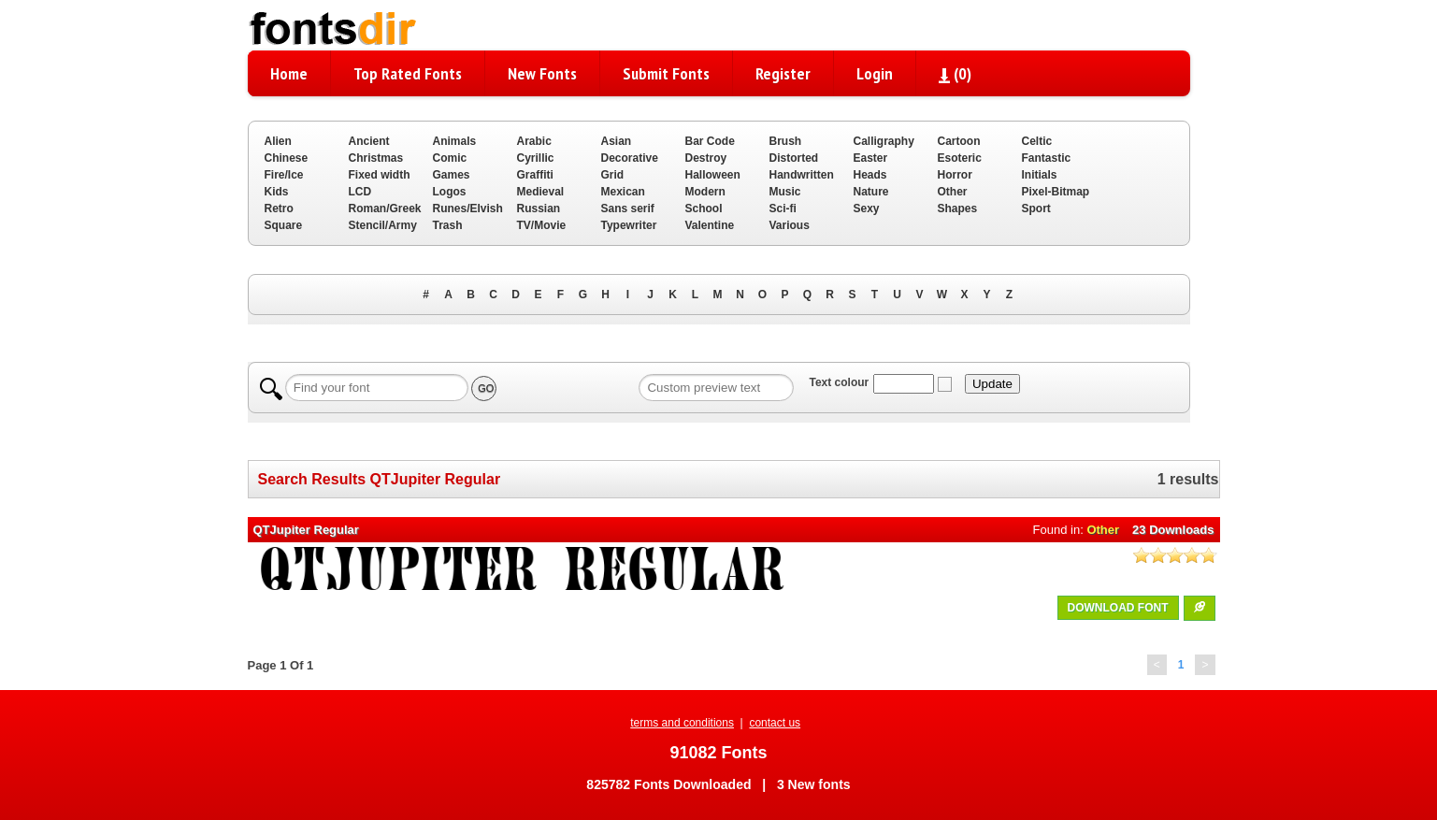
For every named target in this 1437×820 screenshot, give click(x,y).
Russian (539, 208)
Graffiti (535, 174)
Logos (450, 191)
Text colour (839, 382)
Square (284, 225)
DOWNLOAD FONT (1118, 607)
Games (451, 174)
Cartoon (959, 141)
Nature (871, 191)
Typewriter (629, 225)
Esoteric (960, 158)
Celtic (1037, 141)
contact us (774, 722)
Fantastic (1046, 158)
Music (785, 191)
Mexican (623, 191)
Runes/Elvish (468, 208)
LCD (360, 191)
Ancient (369, 141)
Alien (278, 141)
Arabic (534, 141)
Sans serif (627, 208)
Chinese (287, 158)
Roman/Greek (385, 208)
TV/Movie (542, 225)
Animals (455, 141)
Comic (450, 158)
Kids (277, 191)
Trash (448, 225)
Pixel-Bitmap (1056, 191)
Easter (871, 158)
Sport (1036, 208)
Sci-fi (783, 208)
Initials (1039, 174)
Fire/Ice (284, 174)
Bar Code (710, 141)
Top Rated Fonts (407, 73)
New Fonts (542, 73)
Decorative (629, 158)
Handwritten (801, 174)
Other (953, 191)
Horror (955, 174)
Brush (785, 141)
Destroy (706, 158)
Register (783, 73)
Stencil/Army (383, 225)
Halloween (712, 174)
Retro (279, 208)
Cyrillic (535, 158)
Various (789, 225)
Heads (870, 174)
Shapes (958, 208)
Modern (705, 191)
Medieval (541, 191)
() (955, 73)
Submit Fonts (666, 73)
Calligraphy (884, 141)
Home (289, 73)
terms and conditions (682, 722)
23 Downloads (1173, 530)
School (704, 208)
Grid (613, 174)
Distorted (794, 158)
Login (874, 73)
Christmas (376, 158)
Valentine (710, 225)
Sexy (867, 208)
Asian (616, 141)
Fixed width (379, 174)
